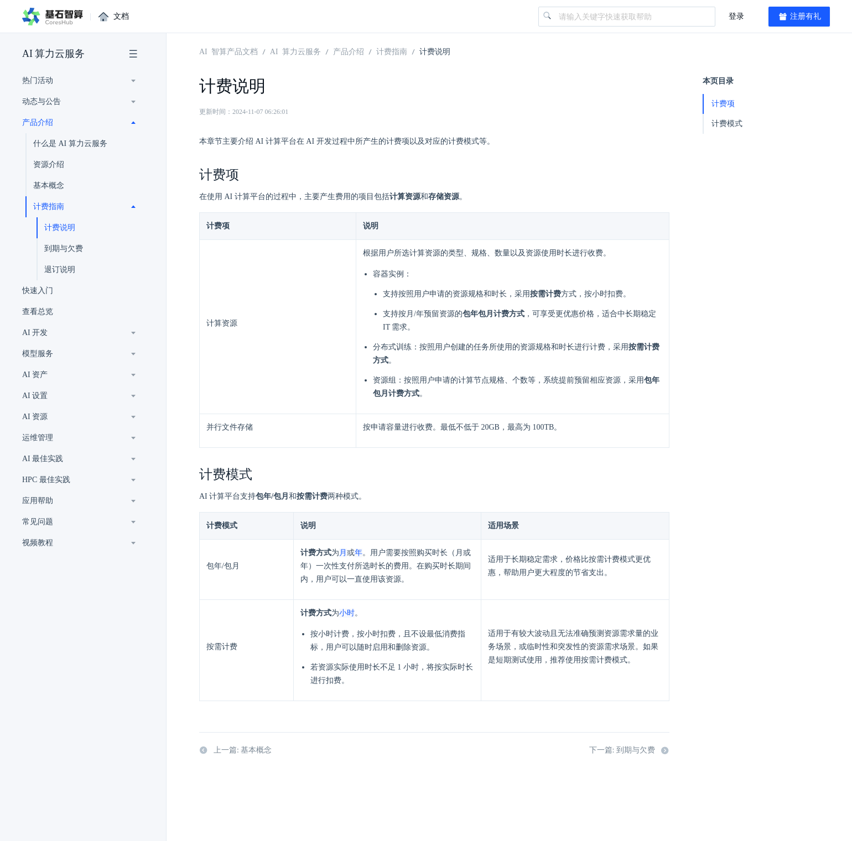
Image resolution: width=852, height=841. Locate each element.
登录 (736, 16)
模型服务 (37, 353)
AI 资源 (35, 416)
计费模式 (726, 123)
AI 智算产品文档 (228, 51)
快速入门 (37, 290)
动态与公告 (41, 101)
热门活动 (37, 80)
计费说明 (59, 227)
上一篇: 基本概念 (235, 751)
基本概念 (48, 185)
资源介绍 (48, 164)
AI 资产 (35, 374)
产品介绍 (37, 122)
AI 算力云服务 (53, 53)
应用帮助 (37, 501)
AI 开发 (35, 332)
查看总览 (37, 311)
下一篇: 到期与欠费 (629, 751)
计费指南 (48, 206)
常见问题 (37, 522)
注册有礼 (799, 16)
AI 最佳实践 (42, 459)
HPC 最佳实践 (46, 480)
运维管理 (37, 437)
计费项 (723, 104)
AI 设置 (35, 395)
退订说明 (59, 269)
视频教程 (37, 543)
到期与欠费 (63, 248)
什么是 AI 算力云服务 (70, 143)
